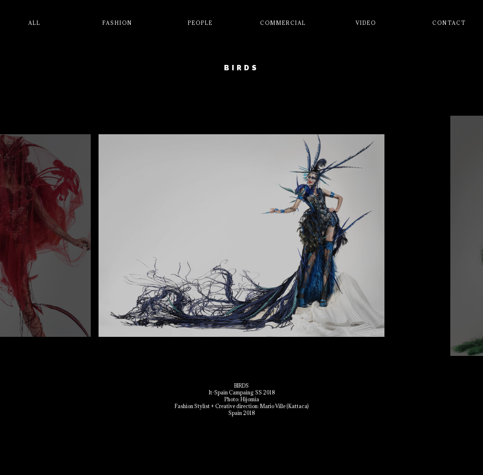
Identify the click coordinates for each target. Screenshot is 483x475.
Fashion (117, 23)
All (34, 23)
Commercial (283, 23)
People (200, 23)
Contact (449, 23)
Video (366, 23)
